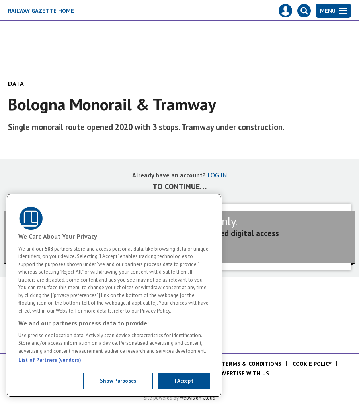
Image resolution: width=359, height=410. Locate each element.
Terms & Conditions (251, 363)
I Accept (184, 380)
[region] (114, 295)
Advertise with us (242, 373)
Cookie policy (312, 363)
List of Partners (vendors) (49, 360)
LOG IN (217, 175)
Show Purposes (118, 380)
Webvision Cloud (197, 397)
